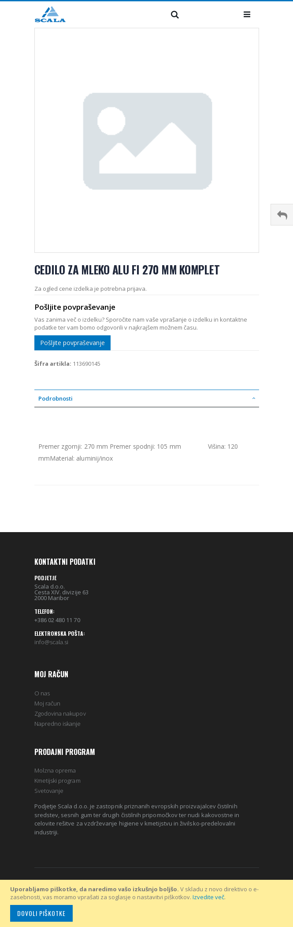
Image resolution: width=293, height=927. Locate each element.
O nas (42, 693)
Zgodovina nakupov (60, 713)
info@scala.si (51, 642)
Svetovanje (49, 791)
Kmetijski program (57, 780)
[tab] (146, 398)
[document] (148, 903)
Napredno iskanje (57, 724)
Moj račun (47, 703)
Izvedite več (208, 897)
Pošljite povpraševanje (72, 342)
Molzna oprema (55, 770)
